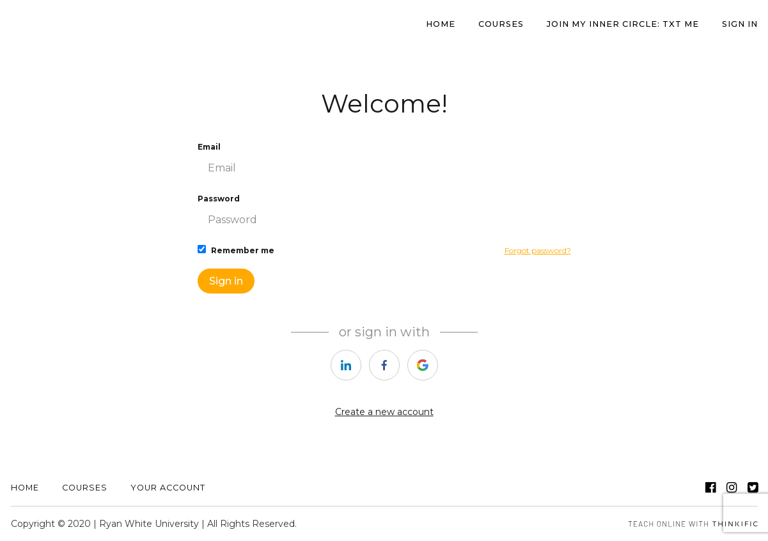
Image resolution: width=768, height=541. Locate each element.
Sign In (740, 24)
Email (384, 161)
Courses (501, 24)
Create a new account (384, 412)
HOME (440, 24)
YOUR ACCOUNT (167, 487)
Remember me (236, 250)
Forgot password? (538, 250)
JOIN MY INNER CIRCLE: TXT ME (623, 24)
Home (25, 487)
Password (384, 213)
